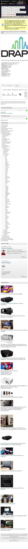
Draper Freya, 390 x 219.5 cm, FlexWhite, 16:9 (14, 17)
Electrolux (7, 176)
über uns (4, 7)
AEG (6, 158)
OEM (6, 196)
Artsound (7, 162)
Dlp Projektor (6, 150)
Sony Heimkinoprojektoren (12, 303)
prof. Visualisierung (6, 146)
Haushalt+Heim (4, 129)
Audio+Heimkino (5, 126)
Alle (6, 156)
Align (6, 159)
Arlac (6, 161)
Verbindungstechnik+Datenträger (8, 239)
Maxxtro (6, 190)
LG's (10, 372)
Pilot (6, 205)
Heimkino (22, 7)
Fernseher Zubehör (6, 139)
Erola (6, 180)
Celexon (6, 169)
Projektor (5, 231)
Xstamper (7, 227)
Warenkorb (21, 12)
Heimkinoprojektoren (19, 529)
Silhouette (7, 216)
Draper (6, 171)
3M (6, 157)
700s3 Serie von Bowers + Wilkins (13, 428)
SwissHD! (19, 470)
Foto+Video (5, 140)
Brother (6, 165)
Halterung (6, 151)
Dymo (6, 174)
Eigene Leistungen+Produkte (7, 128)
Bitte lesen (12, 27)
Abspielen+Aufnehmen (7, 134)
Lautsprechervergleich (10, 503)
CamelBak (7, 167)
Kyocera (6, 186)
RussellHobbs (7, 212)
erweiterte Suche (4, 120)
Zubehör (5, 234)
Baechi (6, 163)
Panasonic (7, 200)
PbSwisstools (7, 201)
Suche (9, 7)
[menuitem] (5, 1)
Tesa (6, 220)
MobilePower (7, 193)
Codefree (14, 12)
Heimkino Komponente (7, 141)
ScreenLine (7, 213)
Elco (6, 175)
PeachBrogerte (8, 203)
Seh (6, 214)
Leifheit (6, 187)
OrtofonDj (7, 199)
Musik (4, 144)
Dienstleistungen (6, 12)
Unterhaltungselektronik (6, 133)
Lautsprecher (15, 9)
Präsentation (5, 145)
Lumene (6, 189)
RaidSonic (7, 207)
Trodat (6, 221)
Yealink (6, 228)
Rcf (6, 208)
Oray (6, 197)
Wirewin (6, 226)
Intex (6, 183)
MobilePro (7, 194)
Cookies (15, 537)
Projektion (8, 9)
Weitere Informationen (14, 540)
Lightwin (6, 188)
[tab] (7, 86)
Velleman (7, 222)
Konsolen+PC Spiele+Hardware (7, 130)
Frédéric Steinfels (7, 248)
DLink (6, 170)
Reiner (6, 209)
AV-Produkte (4, 127)
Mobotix (6, 195)
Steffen (6, 218)
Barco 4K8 (20, 315)
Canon (6, 168)
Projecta (6, 206)
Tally (6, 219)
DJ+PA (4, 136)
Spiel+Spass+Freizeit (5, 132)
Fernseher (15, 7)
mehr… (21, 253)
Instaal (6, 182)
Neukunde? (3, 112)
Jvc (6, 184)
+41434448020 (24, 534)
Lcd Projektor (6, 153)
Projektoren (6, 233)
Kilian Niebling (6, 262)
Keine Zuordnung (6, 237)
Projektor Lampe (7, 232)
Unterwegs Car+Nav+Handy (7, 238)
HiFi (3, 9)
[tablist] (14, 92)
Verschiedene (7, 224)
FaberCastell (7, 181)
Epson (6, 178)
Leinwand (6, 155)
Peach (6, 202)
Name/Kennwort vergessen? (7, 113)
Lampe (5, 152)
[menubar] (14, 2)
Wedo (6, 225)
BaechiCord (7, 164)
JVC (2, 358)
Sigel (6, 215)
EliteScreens (7, 177)
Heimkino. (11, 517)
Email (23, 257)
